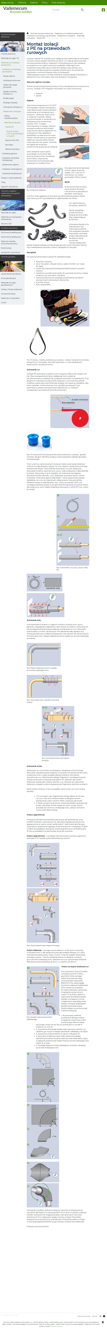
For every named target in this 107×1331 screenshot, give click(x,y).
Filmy (45, 2)
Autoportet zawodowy (10, 252)
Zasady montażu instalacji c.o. (10, 93)
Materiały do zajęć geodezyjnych (8, 284)
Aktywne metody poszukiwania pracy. (9, 242)
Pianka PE (9, 127)
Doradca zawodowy (9, 228)
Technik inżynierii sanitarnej (8, 36)
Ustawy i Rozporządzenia (11, 289)
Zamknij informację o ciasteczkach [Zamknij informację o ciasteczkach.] (103, 1322)
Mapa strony (7, 2)
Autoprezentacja (8, 294)
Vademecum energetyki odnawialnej (11, 218)
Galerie (34, 2)
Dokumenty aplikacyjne (11, 237)
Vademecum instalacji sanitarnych (10, 64)
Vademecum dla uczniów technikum (17, 9)
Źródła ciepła (8, 98)
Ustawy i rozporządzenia (11, 178)
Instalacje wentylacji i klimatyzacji (10, 159)
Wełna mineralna (12, 149)
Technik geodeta (8, 257)
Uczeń (3, 303)
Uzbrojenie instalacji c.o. (13, 107)
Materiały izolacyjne (12, 123)
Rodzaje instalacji (10, 103)
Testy (3, 182)
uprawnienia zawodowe (11, 274)
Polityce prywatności (56, 1326)
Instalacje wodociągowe (12, 169)
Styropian (9, 145)
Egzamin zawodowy (9, 187)
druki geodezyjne (8, 278)
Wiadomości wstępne (12, 111)
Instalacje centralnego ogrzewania (11, 70)
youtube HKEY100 (104, 1316)
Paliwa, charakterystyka (11, 117)
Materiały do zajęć (8, 213)
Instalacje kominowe (11, 80)
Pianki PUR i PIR (12, 140)
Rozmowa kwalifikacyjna (11, 233)
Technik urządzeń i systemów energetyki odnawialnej (10, 193)
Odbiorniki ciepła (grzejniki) (10, 86)
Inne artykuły (58, 2)
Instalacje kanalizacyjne (12, 173)
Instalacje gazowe (9, 154)
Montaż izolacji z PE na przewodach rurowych (15, 133)
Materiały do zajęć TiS (10, 58)
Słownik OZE (6, 224)
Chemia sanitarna (8, 54)
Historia (22, 2)
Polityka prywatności (83, 1316)
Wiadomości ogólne (10, 165)
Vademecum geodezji (10, 298)
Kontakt (94, 1316)
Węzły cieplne (9, 76)
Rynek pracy (6, 248)
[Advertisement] (53, 21)
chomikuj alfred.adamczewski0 (100, 1316)
